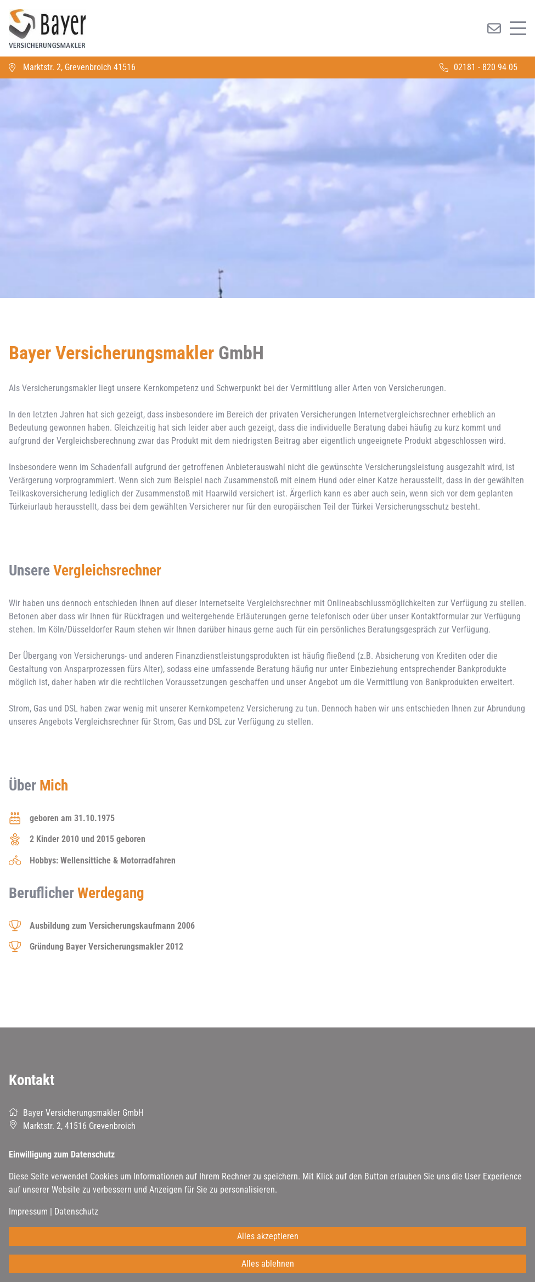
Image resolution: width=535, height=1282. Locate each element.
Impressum (28, 1211)
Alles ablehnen (267, 1263)
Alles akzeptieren (268, 1236)
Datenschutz (76, 1211)
